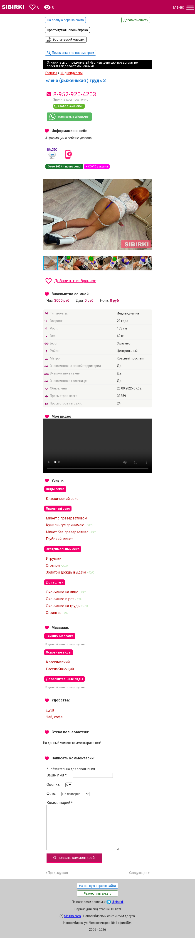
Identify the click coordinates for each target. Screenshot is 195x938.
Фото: (68, 793)
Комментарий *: (83, 825)
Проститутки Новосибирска (67, 30)
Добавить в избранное (75, 280)
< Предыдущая (56, 873)
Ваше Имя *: (80, 775)
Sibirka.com (72, 916)
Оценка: (59, 784)
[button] (148, 177)
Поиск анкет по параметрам (73, 53)
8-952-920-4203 (74, 94)
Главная (51, 73)
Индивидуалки (72, 73)
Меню (178, 7)
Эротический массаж (68, 39)
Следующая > (139, 873)
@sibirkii (117, 902)
